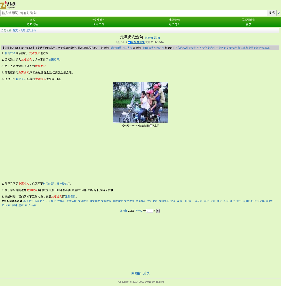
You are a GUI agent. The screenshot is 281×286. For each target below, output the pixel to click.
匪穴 (219, 201)
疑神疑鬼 (62, 183)
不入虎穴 (202, 47)
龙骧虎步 (232, 47)
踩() (157, 37)
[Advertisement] (140, 154)
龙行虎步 (152, 201)
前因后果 (53, 59)
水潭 (172, 201)
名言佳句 (98, 24)
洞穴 (239, 201)
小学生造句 (98, 19)
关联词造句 (248, 19)
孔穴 (232, 201)
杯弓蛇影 (48, 183)
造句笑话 (32, 24)
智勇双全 (10, 53)
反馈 (146, 273)
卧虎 (8, 205)
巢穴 (206, 201)
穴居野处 (248, 201)
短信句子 (174, 24)
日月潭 (187, 201)
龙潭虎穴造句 (28, 30)
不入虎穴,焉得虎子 (185, 47)
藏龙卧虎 (243, 47)
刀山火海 (127, 47)
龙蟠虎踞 (129, 201)
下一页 (138, 210)
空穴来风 (259, 201)
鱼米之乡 (159, 47)
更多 (248, 24)
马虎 (33, 205)
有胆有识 (21, 78)
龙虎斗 (211, 47)
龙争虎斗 (141, 201)
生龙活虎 (221, 47)
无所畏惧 (70, 196)
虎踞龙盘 (164, 201)
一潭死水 (197, 201)
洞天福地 (148, 47)
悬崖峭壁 (116, 47)
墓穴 (226, 201)
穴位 (213, 201)
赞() (148, 37)
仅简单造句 (138, 42)
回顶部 (123, 210)
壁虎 (21, 205)
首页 (33, 19)
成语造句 (174, 19)
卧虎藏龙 (264, 47)
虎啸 (14, 205)
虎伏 (27, 205)
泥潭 (179, 201)
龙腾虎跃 (253, 47)
